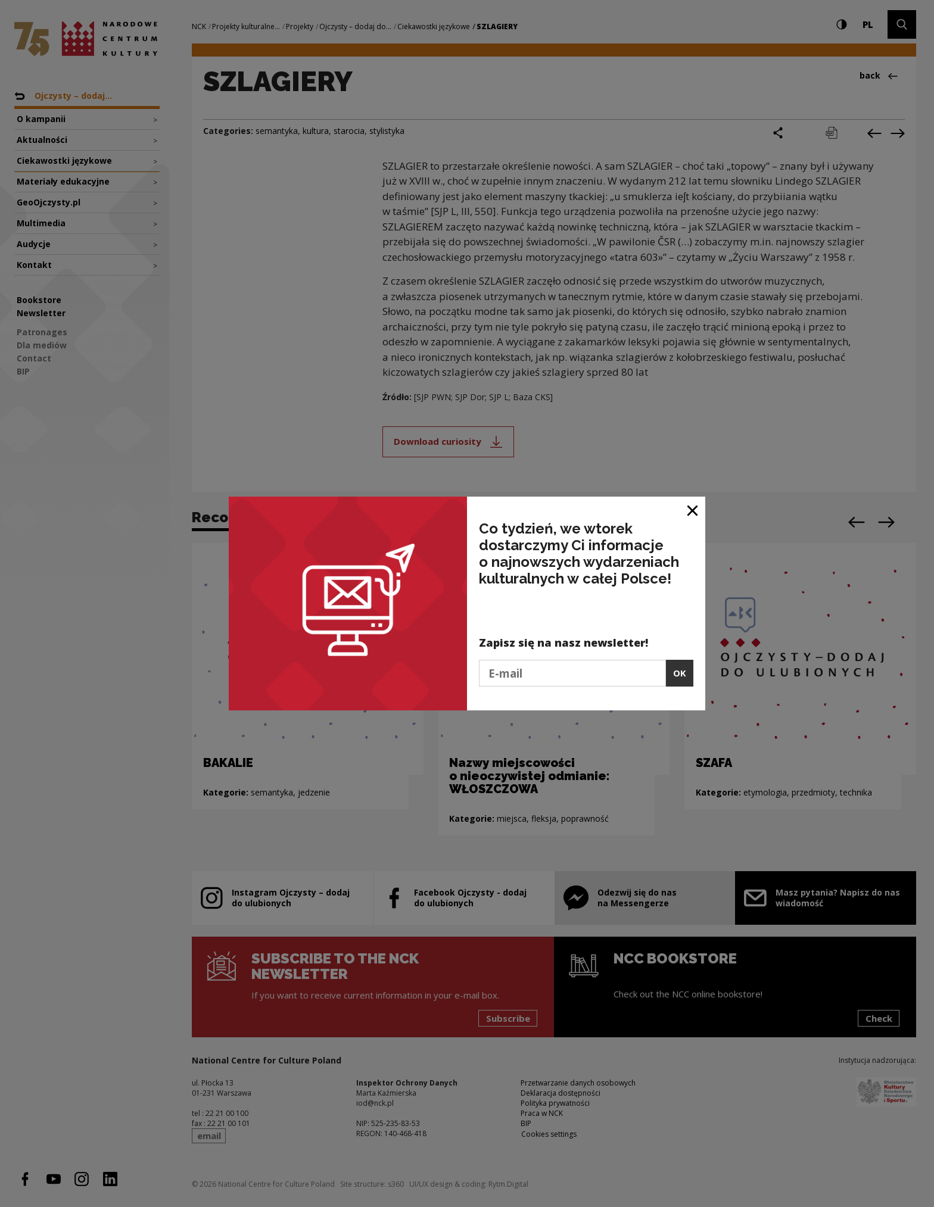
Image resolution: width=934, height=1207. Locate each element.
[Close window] (693, 510)
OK (679, 673)
